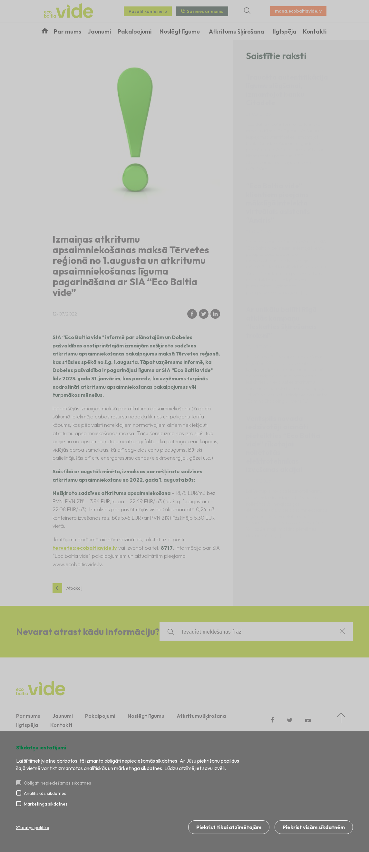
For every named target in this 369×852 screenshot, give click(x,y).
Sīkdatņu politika (32, 827)
